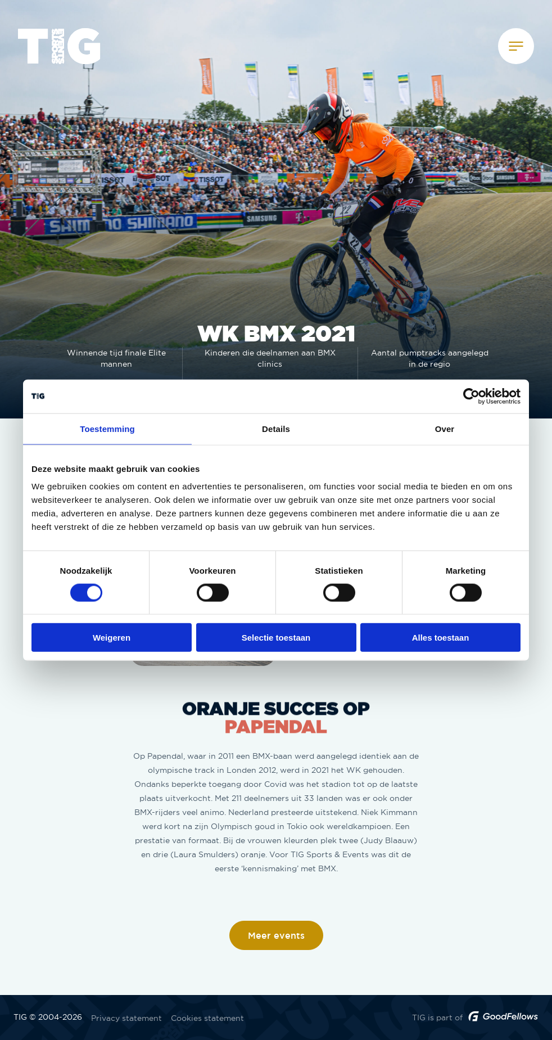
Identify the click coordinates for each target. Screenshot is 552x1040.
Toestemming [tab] (107, 428)
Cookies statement (207, 1018)
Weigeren (111, 637)
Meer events (276, 936)
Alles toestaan (440, 637)
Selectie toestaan (276, 637)
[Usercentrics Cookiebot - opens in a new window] (471, 396)
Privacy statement (126, 1018)
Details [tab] (276, 428)
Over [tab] (445, 428)
